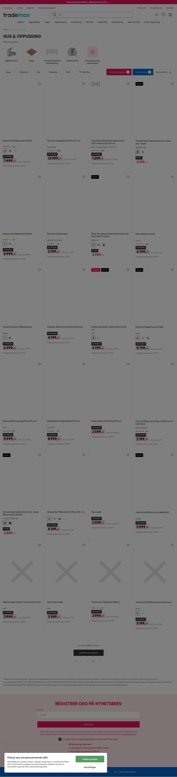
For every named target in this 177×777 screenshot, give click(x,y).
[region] (55, 763)
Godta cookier (89, 759)
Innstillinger (90, 767)
